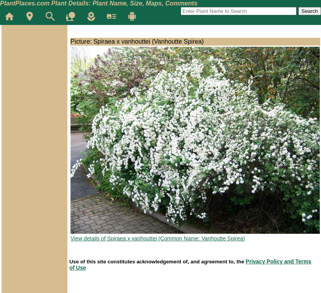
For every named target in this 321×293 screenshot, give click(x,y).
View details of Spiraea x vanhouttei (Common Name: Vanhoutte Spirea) (158, 238)
